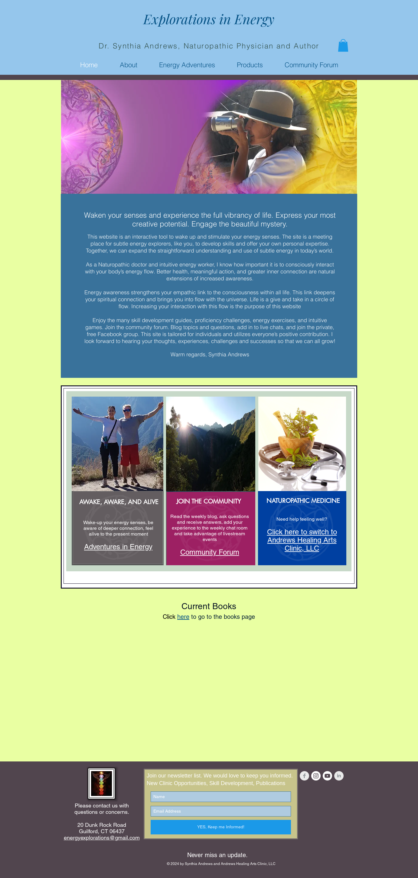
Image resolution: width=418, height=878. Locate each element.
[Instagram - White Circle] (316, 776)
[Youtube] (327, 776)
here (183, 616)
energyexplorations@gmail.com (102, 837)
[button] (343, 45)
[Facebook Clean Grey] (304, 776)
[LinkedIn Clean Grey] (339, 776)
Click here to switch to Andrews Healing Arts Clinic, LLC (302, 540)
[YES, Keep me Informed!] (221, 827)
